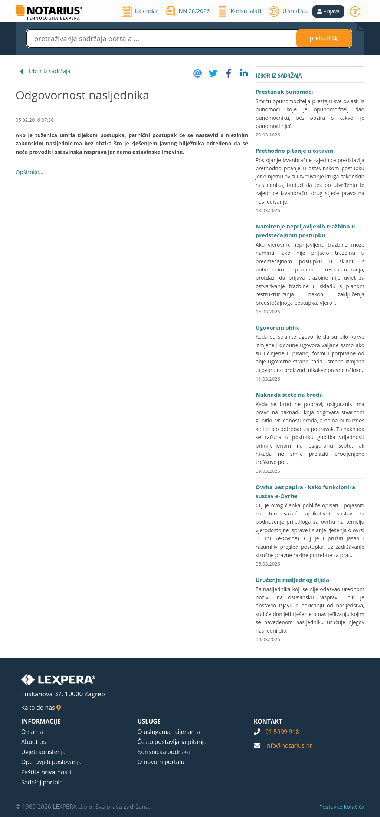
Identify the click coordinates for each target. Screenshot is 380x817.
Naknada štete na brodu (289, 394)
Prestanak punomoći (284, 91)
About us (33, 742)
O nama (32, 732)
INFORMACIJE (40, 721)
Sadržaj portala (42, 782)
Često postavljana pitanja (172, 742)
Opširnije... (29, 171)
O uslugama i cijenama (168, 732)
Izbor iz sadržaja (50, 71)
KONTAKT (268, 721)
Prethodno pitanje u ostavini (295, 150)
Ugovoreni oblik (277, 327)
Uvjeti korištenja (43, 752)
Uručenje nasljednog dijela (292, 579)
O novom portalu (160, 762)
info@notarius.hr (288, 745)
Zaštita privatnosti (46, 772)
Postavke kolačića (341, 806)
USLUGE (149, 721)
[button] (328, 11)
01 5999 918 (282, 732)
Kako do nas (41, 708)
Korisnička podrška (163, 752)
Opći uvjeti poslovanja (51, 762)
